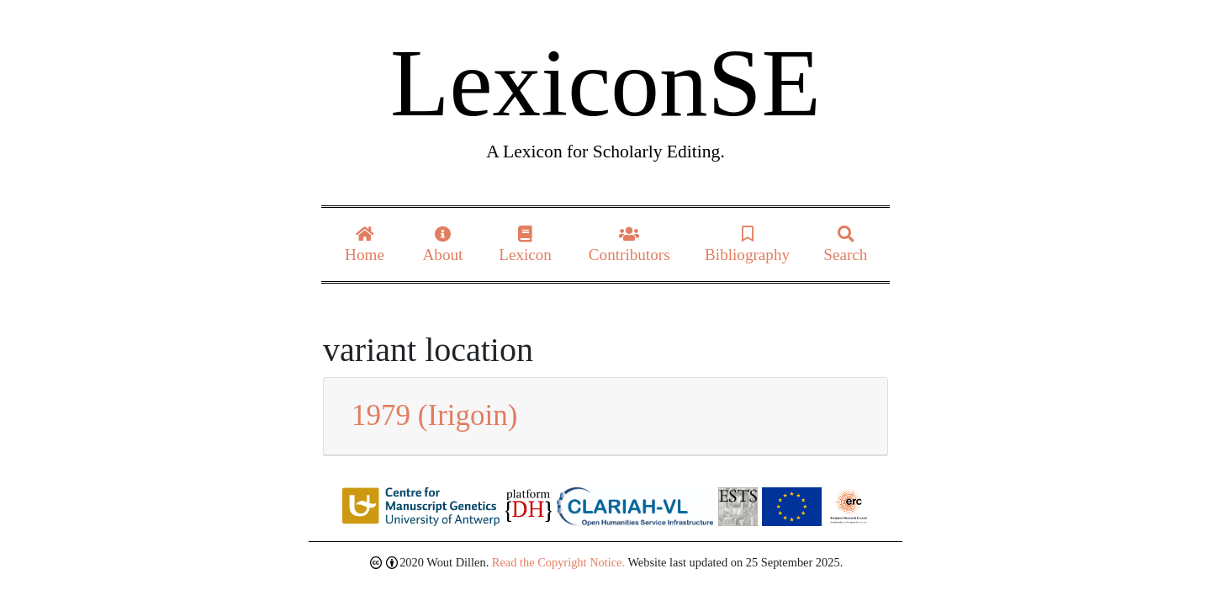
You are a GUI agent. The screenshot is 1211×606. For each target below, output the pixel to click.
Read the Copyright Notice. (558, 562)
